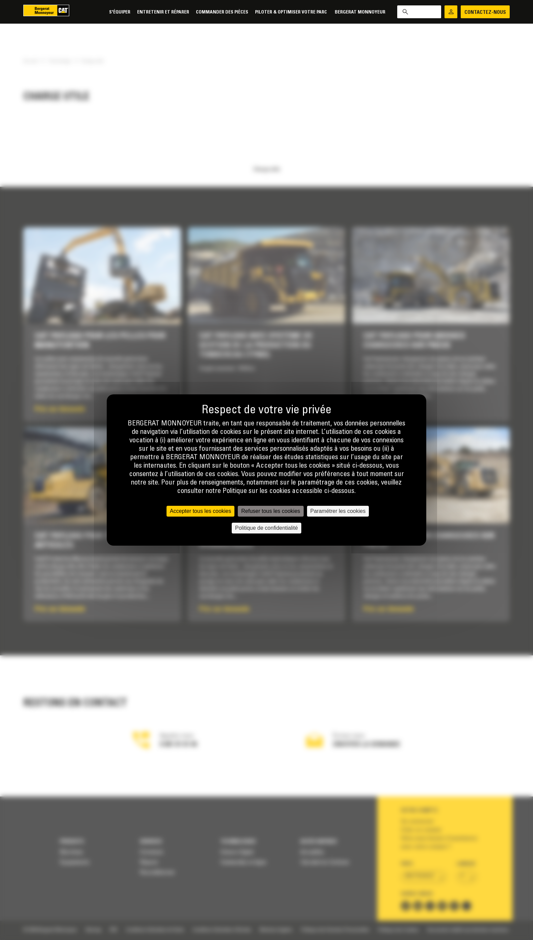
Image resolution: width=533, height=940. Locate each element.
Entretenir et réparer (163, 12)
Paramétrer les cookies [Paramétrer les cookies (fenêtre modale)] (338, 511)
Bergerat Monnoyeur (360, 12)
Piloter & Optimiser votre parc (291, 12)
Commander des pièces (222, 12)
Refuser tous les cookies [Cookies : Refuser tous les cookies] (270, 511)
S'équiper (119, 12)
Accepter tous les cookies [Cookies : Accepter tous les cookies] (200, 511)
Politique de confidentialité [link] (266, 528)
